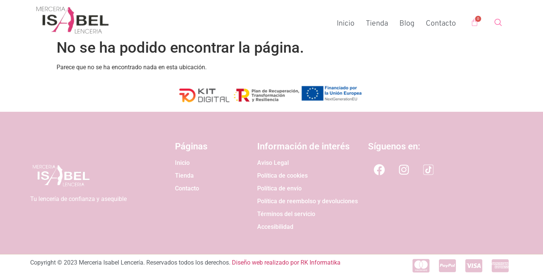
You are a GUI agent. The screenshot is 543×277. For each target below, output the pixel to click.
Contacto (441, 24)
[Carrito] (475, 22)
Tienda (377, 24)
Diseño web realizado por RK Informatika (286, 262)
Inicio (345, 24)
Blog (406, 24)
